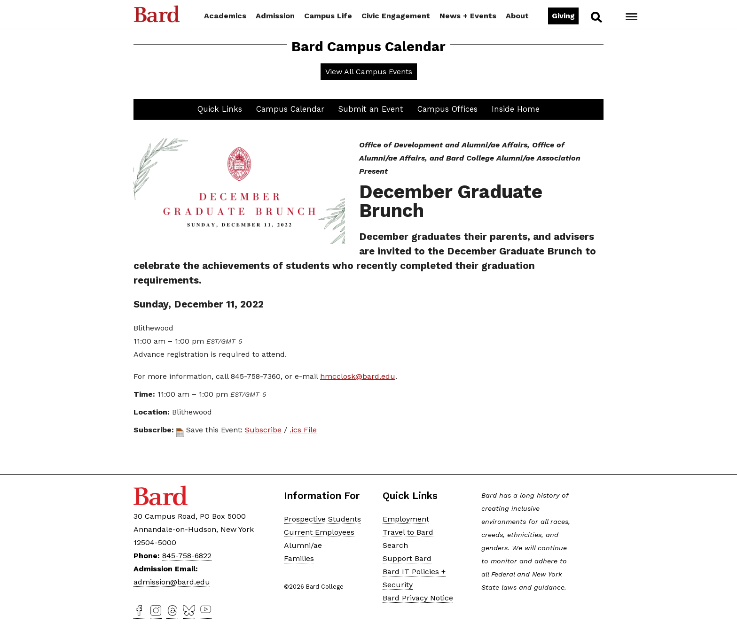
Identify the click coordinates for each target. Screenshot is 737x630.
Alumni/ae (303, 545)
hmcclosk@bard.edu (357, 376)
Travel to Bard (408, 532)
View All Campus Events (368, 71)
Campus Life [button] (328, 15)
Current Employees (319, 532)
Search (596, 16)
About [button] (517, 15)
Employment (406, 519)
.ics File (303, 429)
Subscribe (263, 429)
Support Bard (407, 558)
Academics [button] (225, 15)
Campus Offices (447, 109)
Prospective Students (322, 519)
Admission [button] (275, 15)
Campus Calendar (290, 109)
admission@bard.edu (171, 581)
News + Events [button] (467, 15)
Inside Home (516, 109)
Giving (563, 15)
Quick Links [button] (219, 109)
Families (299, 558)
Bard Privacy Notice (418, 597)
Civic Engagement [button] (395, 15)
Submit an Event (370, 109)
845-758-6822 (187, 555)
